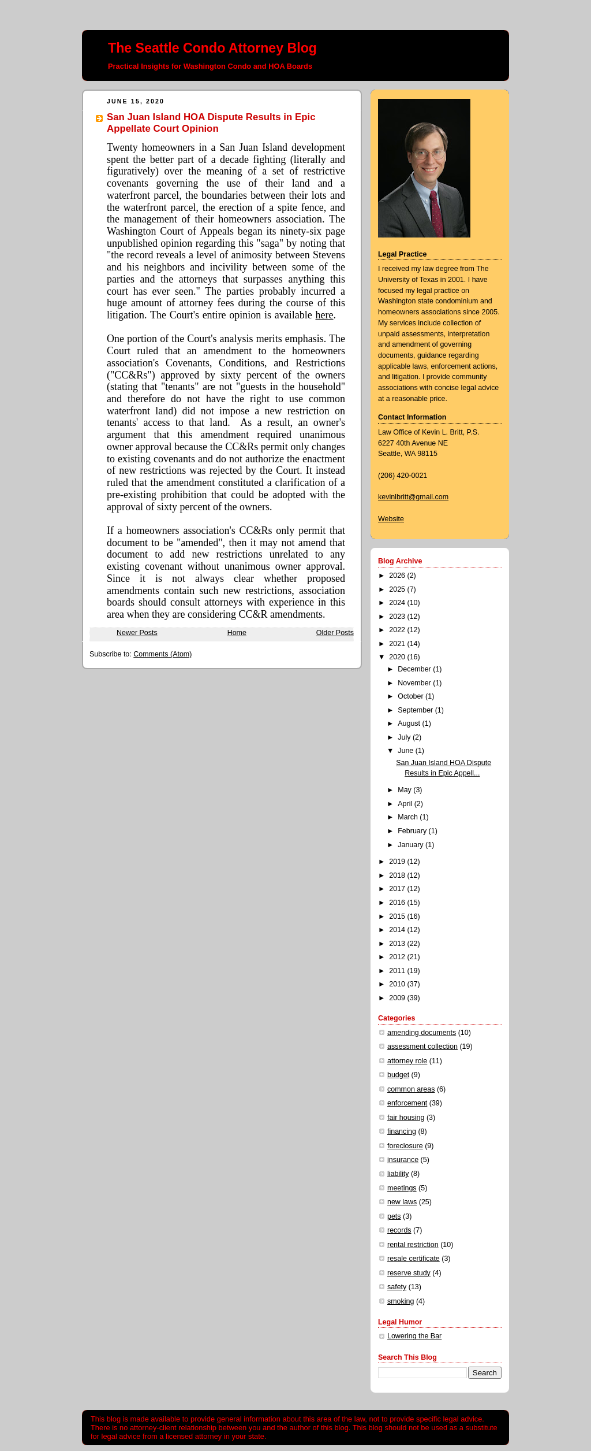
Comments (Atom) (162, 654)
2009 (398, 998)
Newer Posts (137, 633)
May (405, 790)
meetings (402, 1188)
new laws (402, 1202)
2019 (398, 862)
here (325, 315)
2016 (398, 903)
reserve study (409, 1273)
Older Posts (335, 633)
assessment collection (422, 1046)
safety (396, 1287)
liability (398, 1174)
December (415, 669)
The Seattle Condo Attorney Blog (212, 47)
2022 (398, 630)
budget (398, 1075)
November (415, 683)
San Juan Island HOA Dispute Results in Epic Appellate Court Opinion (211, 123)
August (410, 723)
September (416, 710)
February (413, 831)
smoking (400, 1301)
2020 (398, 657)
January (411, 845)
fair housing (405, 1118)
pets (394, 1216)
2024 (398, 603)
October (411, 696)
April (406, 804)
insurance (402, 1160)
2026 (398, 576)
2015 (398, 916)
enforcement (407, 1103)
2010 (398, 984)
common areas (411, 1089)
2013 (398, 944)
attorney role (407, 1061)
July (405, 737)
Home (236, 633)
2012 (398, 957)
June (407, 751)
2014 (398, 930)
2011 (398, 971)
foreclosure (405, 1146)
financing (401, 1131)
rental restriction (413, 1245)
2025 (398, 589)
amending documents (421, 1033)
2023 (398, 617)
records (399, 1230)
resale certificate (413, 1259)
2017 (398, 889)
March (409, 817)
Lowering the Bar (414, 1336)
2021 (398, 644)
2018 (398, 875)
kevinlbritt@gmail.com (413, 497)
